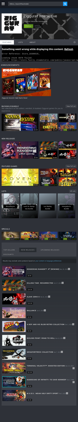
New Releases (28, 251)
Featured (6, 42)
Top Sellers (9, 251)
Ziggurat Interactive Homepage (36, 21)
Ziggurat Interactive (40, 16)
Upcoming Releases (50, 251)
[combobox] (35, 4)
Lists (20, 42)
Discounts (8, 256)
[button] (29, 26)
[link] (69, 131)
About (33, 42)
